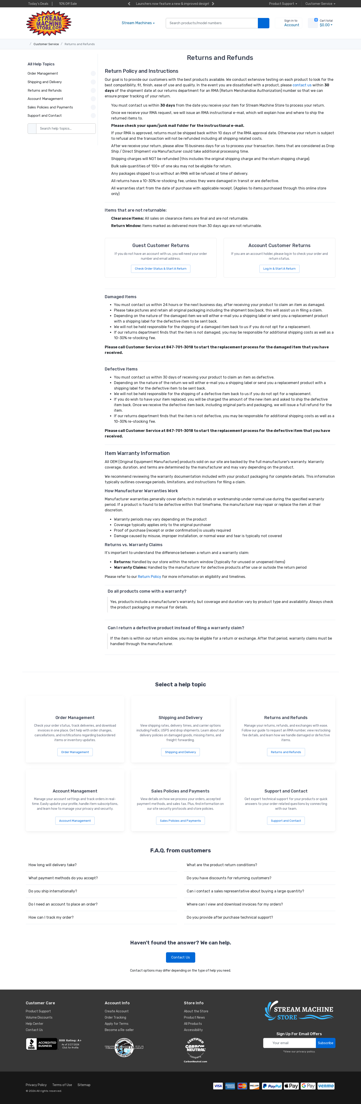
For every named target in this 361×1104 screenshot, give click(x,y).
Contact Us (180, 957)
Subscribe (325, 1043)
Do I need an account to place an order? (63, 904)
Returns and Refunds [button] (62, 90)
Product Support (38, 1011)
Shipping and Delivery (180, 752)
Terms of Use (62, 1085)
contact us (302, 85)
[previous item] (129, 3)
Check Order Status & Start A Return (160, 268)
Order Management (75, 752)
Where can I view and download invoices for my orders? (235, 904)
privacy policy (306, 1051)
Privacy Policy (36, 1085)
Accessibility (193, 1030)
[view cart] (313, 23)
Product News (194, 1018)
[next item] (213, 3)
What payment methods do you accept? (63, 878)
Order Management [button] (62, 73)
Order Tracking (115, 1018)
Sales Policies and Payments (180, 820)
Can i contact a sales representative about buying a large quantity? (245, 891)
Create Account (117, 1011)
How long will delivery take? (53, 865)
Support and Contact (286, 820)
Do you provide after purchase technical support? (230, 917)
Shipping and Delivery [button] (62, 81)
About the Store (196, 1011)
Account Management (75, 820)
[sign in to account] (288, 23)
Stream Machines (137, 23)
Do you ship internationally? (53, 891)
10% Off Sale (67, 4)
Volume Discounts (39, 1018)
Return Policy (149, 576)
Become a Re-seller (119, 1030)
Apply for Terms (116, 1024)
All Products (193, 1024)
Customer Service (46, 44)
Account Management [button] (62, 98)
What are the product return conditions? (222, 865)
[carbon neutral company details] (220, 1050)
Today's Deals (37, 4)
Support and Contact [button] (62, 115)
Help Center (34, 1024)
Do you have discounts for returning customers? (229, 878)
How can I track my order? (51, 917)
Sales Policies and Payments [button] (62, 107)
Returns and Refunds (80, 44)
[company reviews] (62, 1044)
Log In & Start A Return (279, 268)
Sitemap (84, 1085)
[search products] (263, 23)
